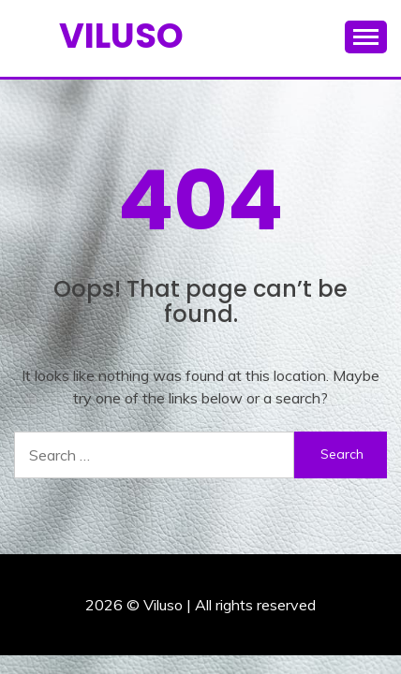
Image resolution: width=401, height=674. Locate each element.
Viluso (121, 35)
